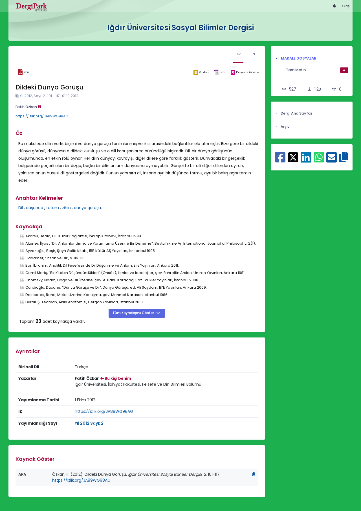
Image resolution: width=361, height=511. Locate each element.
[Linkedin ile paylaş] (306, 160)
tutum (52, 207)
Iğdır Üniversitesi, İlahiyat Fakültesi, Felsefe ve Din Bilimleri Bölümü (138, 384)
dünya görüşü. (88, 207)
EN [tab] (252, 54)
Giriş (346, 6)
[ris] (219, 72)
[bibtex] (201, 72)
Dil (20, 207)
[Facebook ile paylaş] (280, 160)
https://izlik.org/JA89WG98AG (42, 116)
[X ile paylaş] (293, 157)
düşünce (34, 207)
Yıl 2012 (26, 95)
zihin (66, 207)
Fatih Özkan (28, 106)
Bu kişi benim (115, 378)
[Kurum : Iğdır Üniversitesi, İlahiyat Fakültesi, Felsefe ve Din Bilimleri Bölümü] (138, 384)
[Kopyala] (253, 474)
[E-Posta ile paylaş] (331, 160)
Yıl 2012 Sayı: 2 (89, 423)
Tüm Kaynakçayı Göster (134, 313)
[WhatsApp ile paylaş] (319, 160)
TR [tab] (238, 54)
